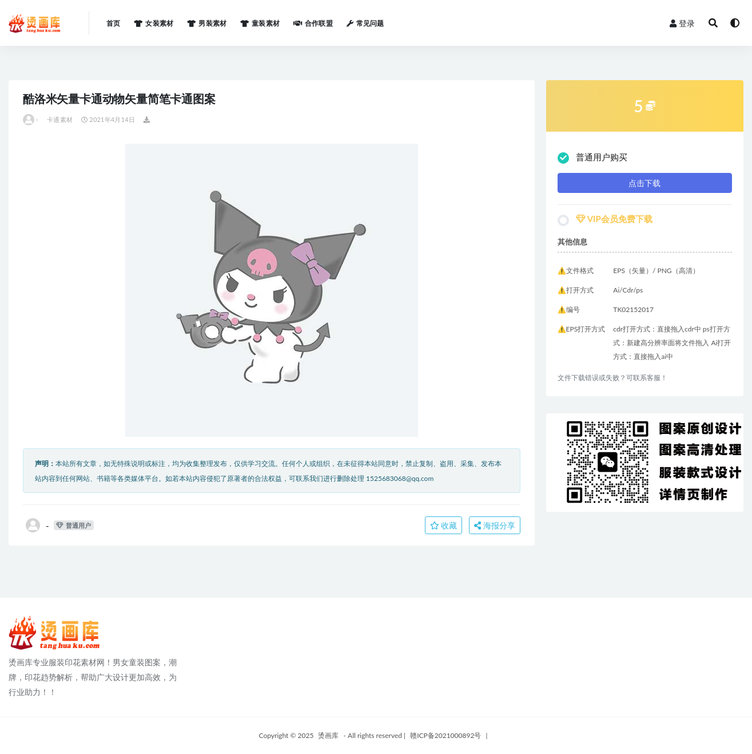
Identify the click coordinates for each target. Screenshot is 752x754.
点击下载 (644, 183)
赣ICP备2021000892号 (445, 735)
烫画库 (328, 735)
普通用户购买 (592, 158)
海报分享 (494, 525)
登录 (682, 23)
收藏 (443, 525)
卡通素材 (60, 119)
